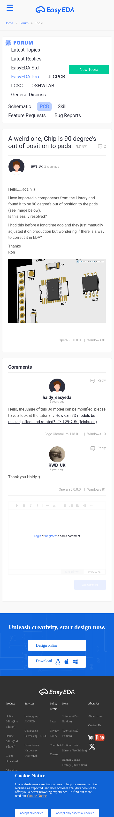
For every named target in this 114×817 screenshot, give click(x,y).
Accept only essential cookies (75, 813)
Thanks (54, 754)
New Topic (89, 69)
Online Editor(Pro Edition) (12, 721)
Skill (62, 106)
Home (9, 23)
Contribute (56, 745)
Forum (24, 23)
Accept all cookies (31, 813)
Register (50, 536)
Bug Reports (67, 115)
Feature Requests (27, 115)
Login (37, 536)
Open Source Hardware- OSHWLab (31, 750)
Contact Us (94, 725)
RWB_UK (37, 166)
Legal (53, 721)
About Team (95, 716)
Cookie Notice (37, 796)
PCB (44, 106)
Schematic (19, 106)
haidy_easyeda (57, 397)
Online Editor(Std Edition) (12, 741)
